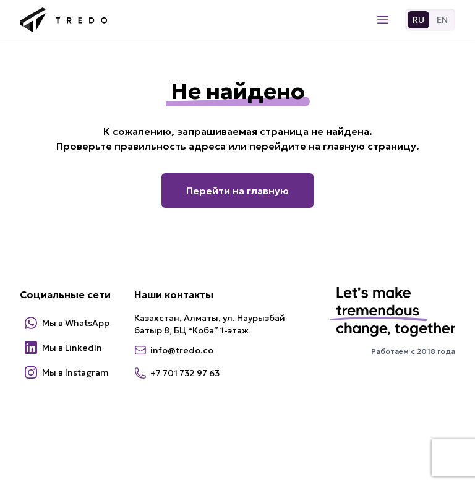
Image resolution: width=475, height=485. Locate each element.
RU (418, 19)
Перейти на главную (237, 190)
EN (442, 19)
